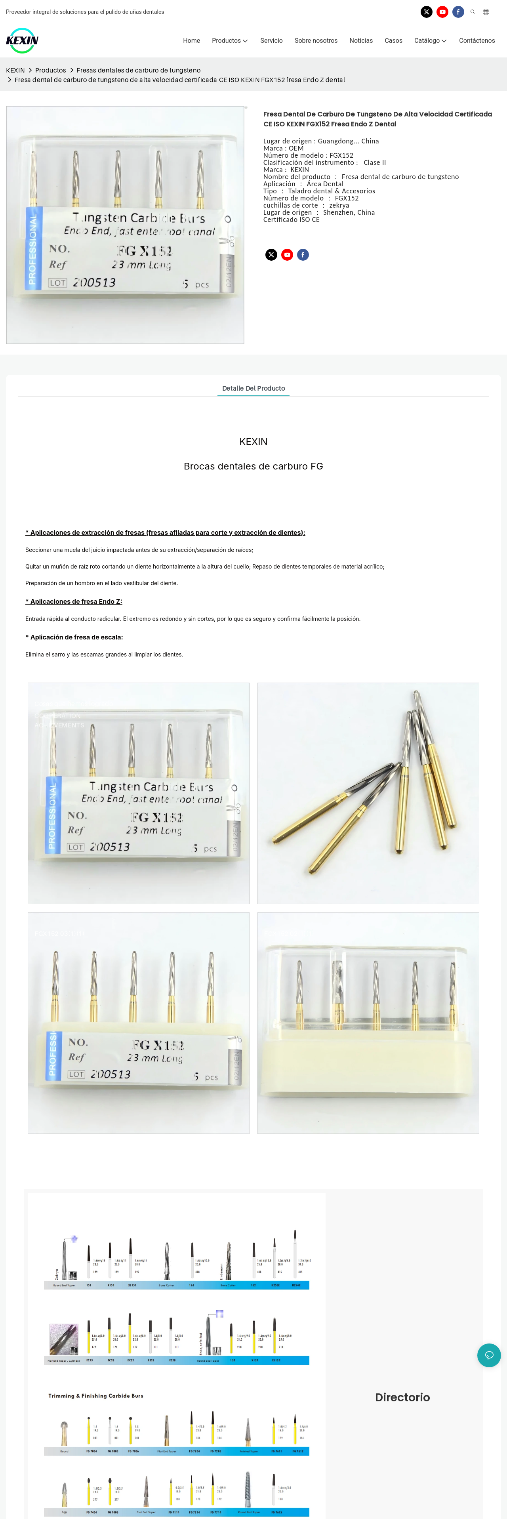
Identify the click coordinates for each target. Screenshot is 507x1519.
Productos (50, 70)
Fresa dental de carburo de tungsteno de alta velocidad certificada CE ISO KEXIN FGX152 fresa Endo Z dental (180, 80)
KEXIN (15, 70)
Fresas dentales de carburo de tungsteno (138, 70)
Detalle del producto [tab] (253, 388)
